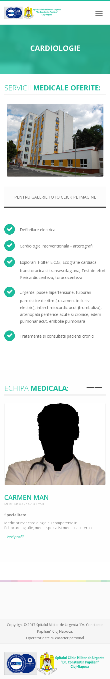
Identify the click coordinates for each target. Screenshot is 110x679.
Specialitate (15, 514)
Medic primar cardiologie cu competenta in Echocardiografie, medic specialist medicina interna (48, 525)
